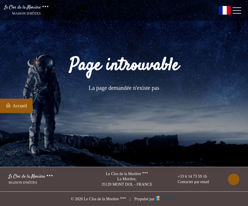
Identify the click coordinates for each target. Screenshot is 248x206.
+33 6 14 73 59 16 (189, 176)
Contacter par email (190, 182)
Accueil (16, 105)
